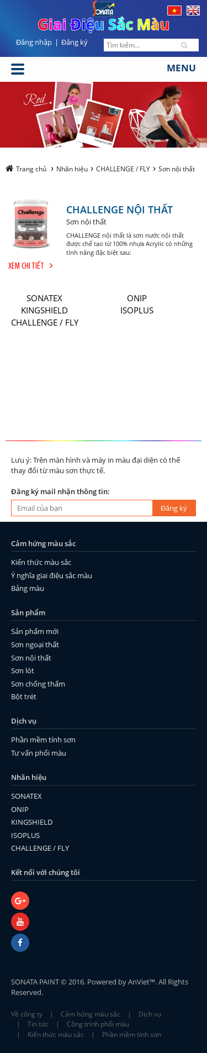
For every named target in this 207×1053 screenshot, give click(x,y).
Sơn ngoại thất (35, 644)
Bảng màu (27, 588)
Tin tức (38, 1023)
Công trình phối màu (98, 1023)
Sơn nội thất (31, 658)
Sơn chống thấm (38, 684)
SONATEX (44, 297)
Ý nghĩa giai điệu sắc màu (51, 575)
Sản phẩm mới (35, 631)
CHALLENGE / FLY (44, 322)
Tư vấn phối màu (38, 753)
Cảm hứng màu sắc (90, 1013)
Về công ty (27, 1013)
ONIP (137, 297)
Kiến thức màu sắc (41, 562)
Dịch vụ (150, 1013)
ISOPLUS (136, 310)
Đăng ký (74, 42)
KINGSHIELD (44, 310)
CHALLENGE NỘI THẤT (119, 209)
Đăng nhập (34, 42)
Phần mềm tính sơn (43, 740)
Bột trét (23, 696)
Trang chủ (26, 169)
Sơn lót (22, 670)
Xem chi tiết (30, 266)
